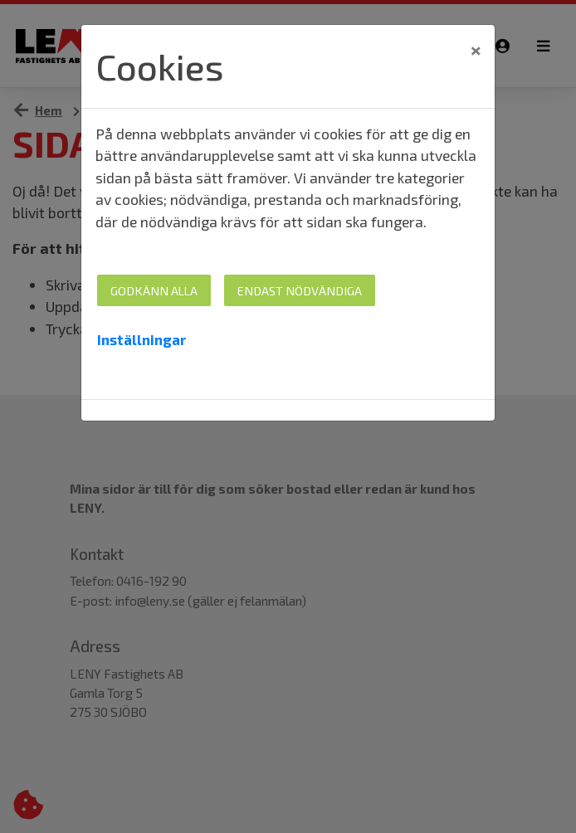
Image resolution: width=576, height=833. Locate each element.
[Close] (475, 49)
